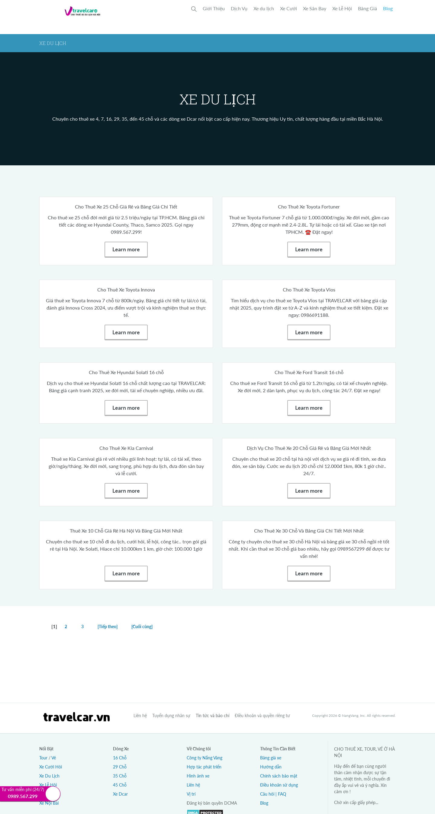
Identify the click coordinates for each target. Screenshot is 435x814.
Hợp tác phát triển (204, 766)
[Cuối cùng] (142, 626)
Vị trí (191, 794)
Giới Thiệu (214, 8)
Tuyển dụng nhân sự (171, 715)
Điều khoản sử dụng (279, 784)
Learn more (126, 249)
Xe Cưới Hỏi (50, 766)
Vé (53, 757)
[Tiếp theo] (108, 626)
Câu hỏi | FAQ (273, 794)
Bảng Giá (367, 8)
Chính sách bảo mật (278, 775)
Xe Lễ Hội (342, 8)
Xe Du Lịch (49, 775)
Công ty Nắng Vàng (204, 757)
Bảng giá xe (270, 757)
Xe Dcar (120, 794)
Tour (43, 757)
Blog (388, 8)
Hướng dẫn (271, 766)
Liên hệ (140, 715)
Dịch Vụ (239, 8)
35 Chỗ (120, 775)
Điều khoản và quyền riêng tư (262, 715)
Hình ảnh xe (198, 775)
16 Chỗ (120, 757)
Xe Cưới (288, 8)
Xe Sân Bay (314, 8)
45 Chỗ (120, 784)
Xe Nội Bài (49, 803)
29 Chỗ (120, 766)
